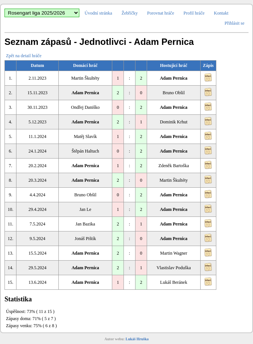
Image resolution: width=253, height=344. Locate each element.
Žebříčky (130, 13)
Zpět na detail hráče (24, 55)
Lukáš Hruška (137, 339)
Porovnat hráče (160, 13)
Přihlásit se (234, 23)
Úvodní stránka (98, 13)
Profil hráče (193, 13)
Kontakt (221, 13)
